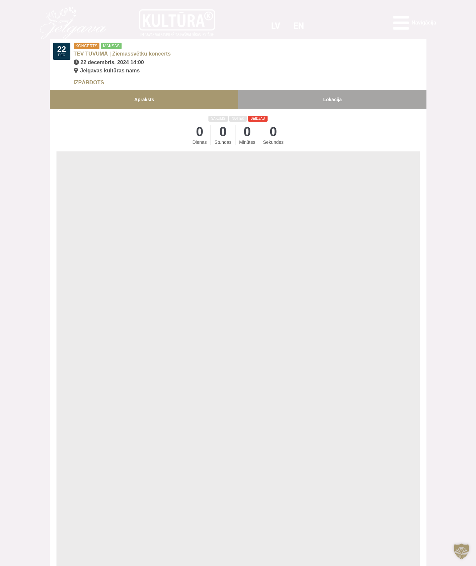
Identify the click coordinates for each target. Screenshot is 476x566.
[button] (461, 551)
